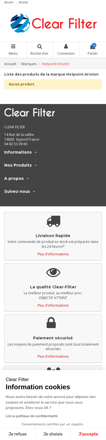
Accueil (9, 2)
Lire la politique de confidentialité (32, 416)
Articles (23, 2)
